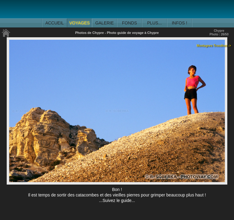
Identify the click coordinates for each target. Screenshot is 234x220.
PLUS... (154, 22)
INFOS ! (179, 22)
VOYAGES (79, 22)
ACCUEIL (54, 22)
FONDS (129, 22)
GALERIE (104, 22)
